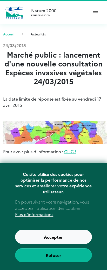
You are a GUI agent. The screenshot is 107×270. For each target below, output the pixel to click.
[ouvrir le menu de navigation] (95, 12)
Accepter (53, 243)
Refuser (53, 261)
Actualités (38, 34)
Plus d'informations (34, 220)
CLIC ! (70, 151)
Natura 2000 (57, 12)
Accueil (8, 34)
